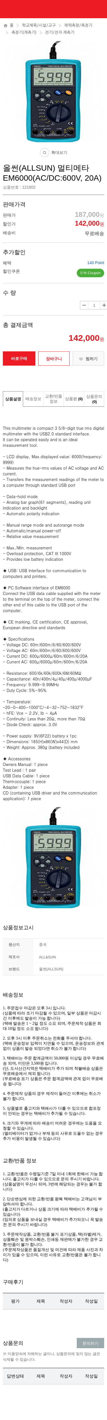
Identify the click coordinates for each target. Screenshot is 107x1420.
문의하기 (90, 1343)
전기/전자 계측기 (59, 32)
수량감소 (84, 305)
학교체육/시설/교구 (39, 25)
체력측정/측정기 (78, 25)
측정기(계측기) (24, 32)
